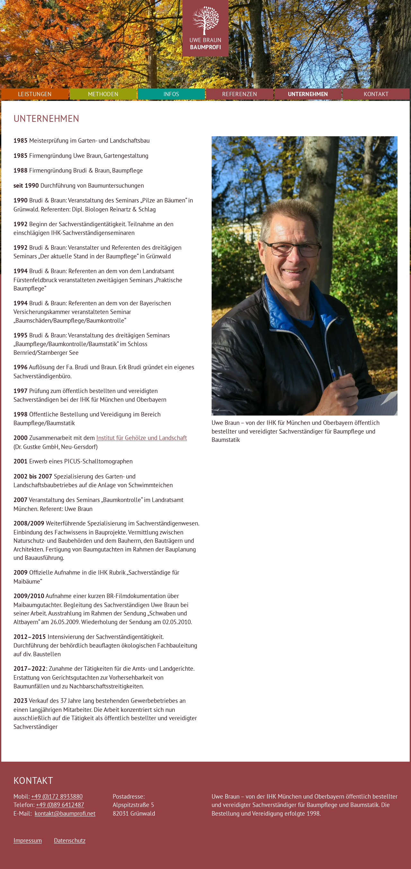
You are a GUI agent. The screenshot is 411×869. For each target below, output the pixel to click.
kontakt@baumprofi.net (65, 813)
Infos (171, 94)
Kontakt (376, 94)
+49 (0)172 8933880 (57, 796)
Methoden (103, 94)
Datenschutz (69, 840)
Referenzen (239, 94)
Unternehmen (308, 94)
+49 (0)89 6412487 (60, 805)
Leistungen (35, 94)
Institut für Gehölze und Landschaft (141, 438)
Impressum (27, 840)
